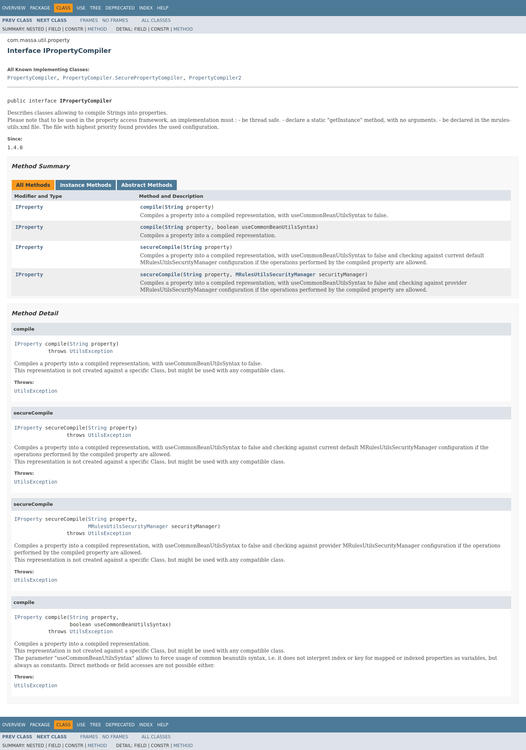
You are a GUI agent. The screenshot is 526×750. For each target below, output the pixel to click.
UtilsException (91, 351)
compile (151, 207)
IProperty (29, 207)
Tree (95, 8)
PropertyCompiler (32, 78)
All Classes (156, 20)
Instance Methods (85, 185)
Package (40, 8)
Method (97, 29)
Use (81, 8)
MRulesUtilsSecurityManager (276, 274)
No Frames (115, 20)
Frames (89, 20)
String (174, 207)
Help (162, 8)
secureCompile (160, 247)
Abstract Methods (146, 185)
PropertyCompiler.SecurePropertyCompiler (123, 78)
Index (146, 8)
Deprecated (120, 8)
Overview (14, 8)
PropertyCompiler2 (215, 78)
